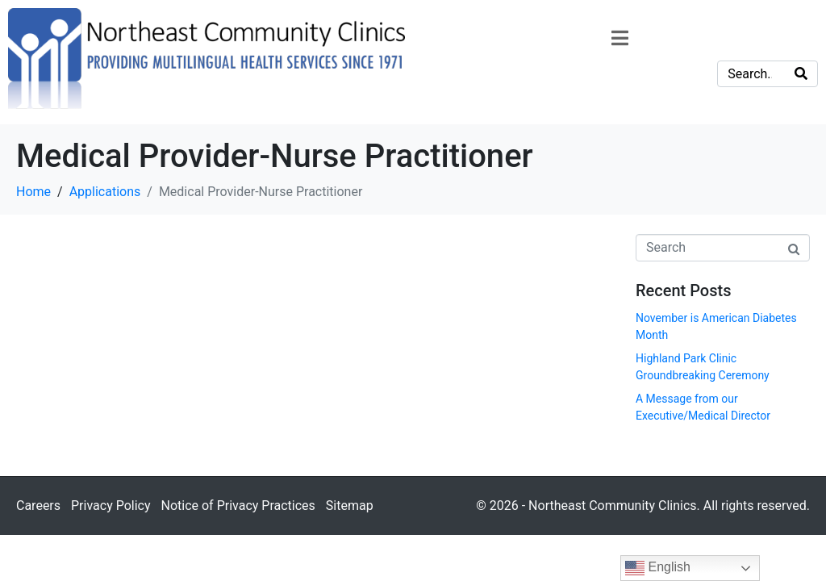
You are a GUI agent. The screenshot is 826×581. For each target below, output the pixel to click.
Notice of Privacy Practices (238, 505)
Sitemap (349, 505)
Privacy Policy (111, 505)
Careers (38, 505)
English (657, 568)
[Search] (801, 73)
